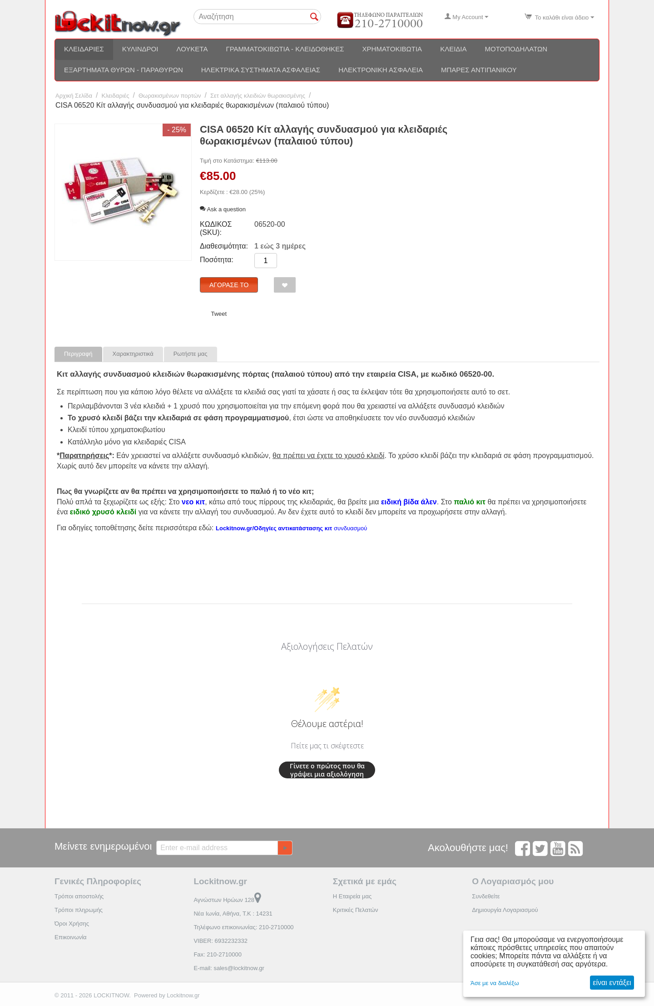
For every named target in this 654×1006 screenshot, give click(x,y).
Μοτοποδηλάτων (516, 49)
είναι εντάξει (612, 982)
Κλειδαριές (84, 49)
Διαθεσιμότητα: (224, 246)
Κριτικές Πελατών (355, 909)
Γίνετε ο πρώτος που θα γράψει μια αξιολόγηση (327, 770)
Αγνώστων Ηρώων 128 (227, 899)
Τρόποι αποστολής (79, 896)
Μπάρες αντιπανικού (479, 70)
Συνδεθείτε (486, 896)
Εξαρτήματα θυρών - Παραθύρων (123, 70)
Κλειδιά (453, 49)
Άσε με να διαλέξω (495, 983)
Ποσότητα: (216, 260)
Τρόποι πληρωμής (78, 909)
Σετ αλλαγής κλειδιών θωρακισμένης (257, 95)
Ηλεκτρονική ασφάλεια (380, 70)
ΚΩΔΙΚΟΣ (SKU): (216, 228)
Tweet (219, 313)
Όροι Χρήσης (71, 923)
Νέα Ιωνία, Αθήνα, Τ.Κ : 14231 (232, 913)
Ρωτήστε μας (190, 353)
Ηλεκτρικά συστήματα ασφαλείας (260, 70)
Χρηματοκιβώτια (392, 49)
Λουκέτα (192, 49)
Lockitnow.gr (183, 995)
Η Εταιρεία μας (352, 896)
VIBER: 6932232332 (220, 940)
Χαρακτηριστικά (133, 353)
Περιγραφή (78, 353)
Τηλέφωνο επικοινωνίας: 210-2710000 (243, 927)
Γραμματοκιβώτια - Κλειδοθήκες (285, 49)
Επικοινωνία (70, 937)
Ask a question (223, 209)
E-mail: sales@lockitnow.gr (228, 968)
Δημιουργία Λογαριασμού (505, 909)
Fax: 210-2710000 (217, 954)
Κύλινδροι (140, 49)
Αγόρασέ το (228, 285)
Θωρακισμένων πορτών (170, 95)
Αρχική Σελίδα (73, 95)
